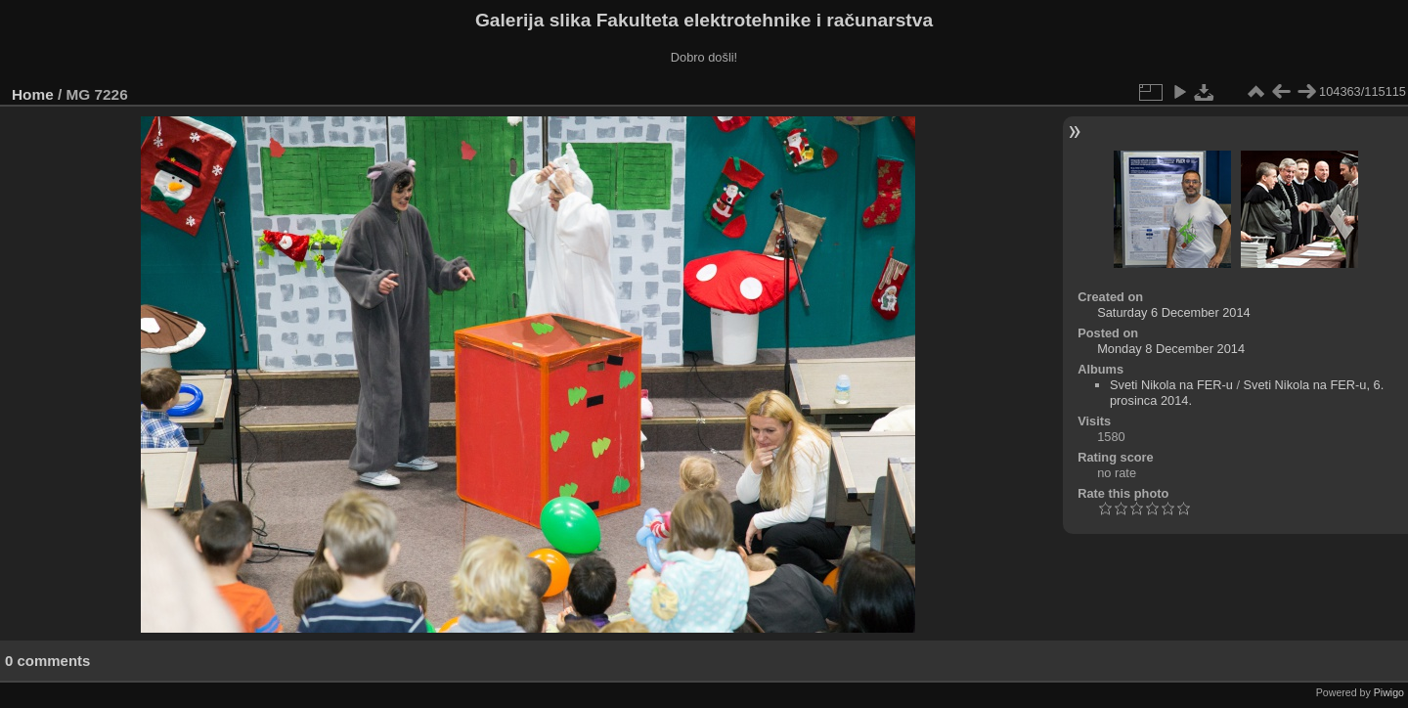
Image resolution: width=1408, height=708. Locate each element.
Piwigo (1389, 692)
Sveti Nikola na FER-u (1171, 384)
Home (33, 94)
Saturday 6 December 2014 (1174, 312)
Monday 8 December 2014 (1171, 348)
